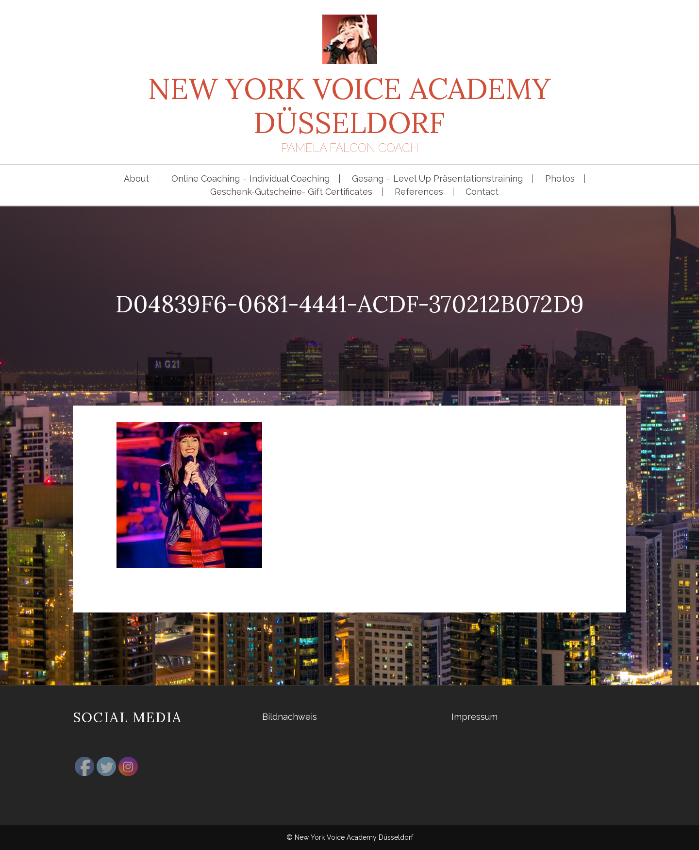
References (419, 191)
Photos (560, 178)
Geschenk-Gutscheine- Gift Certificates (291, 191)
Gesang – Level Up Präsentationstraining (437, 178)
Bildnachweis (289, 717)
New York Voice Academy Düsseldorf (349, 105)
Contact (482, 191)
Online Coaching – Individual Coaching (250, 178)
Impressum (474, 717)
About (136, 178)
